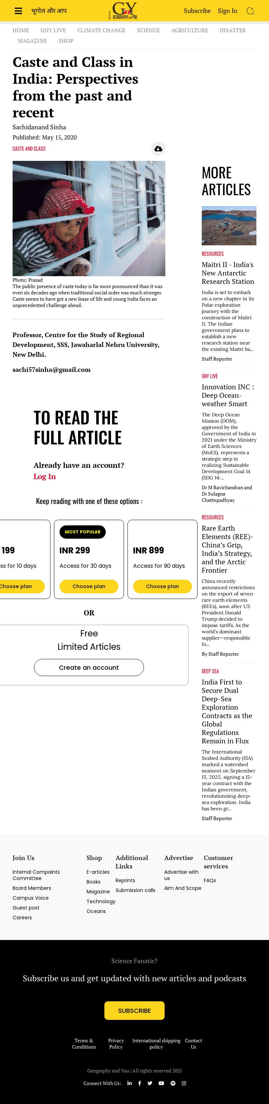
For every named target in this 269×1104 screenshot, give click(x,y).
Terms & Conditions (84, 1043)
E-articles (98, 872)
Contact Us (193, 1043)
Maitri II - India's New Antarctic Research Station (228, 273)
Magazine (32, 41)
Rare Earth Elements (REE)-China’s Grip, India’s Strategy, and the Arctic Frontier (228, 549)
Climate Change (101, 30)
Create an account (89, 667)
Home (21, 30)
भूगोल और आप (49, 10)
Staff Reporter (217, 359)
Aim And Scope (182, 888)
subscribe (134, 1010)
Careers (22, 917)
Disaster (233, 30)
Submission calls (136, 890)
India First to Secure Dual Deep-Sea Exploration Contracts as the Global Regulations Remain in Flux (227, 711)
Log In (45, 476)
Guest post (26, 908)
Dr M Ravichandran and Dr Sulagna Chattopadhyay (227, 493)
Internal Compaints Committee (36, 875)
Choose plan (89, 586)
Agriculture (189, 30)
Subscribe (197, 10)
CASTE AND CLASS (29, 148)
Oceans (96, 911)
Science (148, 30)
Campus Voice (31, 898)
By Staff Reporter (220, 654)
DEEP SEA (210, 671)
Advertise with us (181, 875)
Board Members (32, 888)
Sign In (227, 10)
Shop (66, 41)
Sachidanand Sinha (39, 127)
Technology (101, 901)
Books (94, 882)
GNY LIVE (210, 376)
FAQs (210, 880)
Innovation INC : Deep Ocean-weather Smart (228, 395)
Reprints (125, 880)
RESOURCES (213, 254)
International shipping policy (156, 1043)
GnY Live (53, 30)
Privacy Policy (116, 1043)
